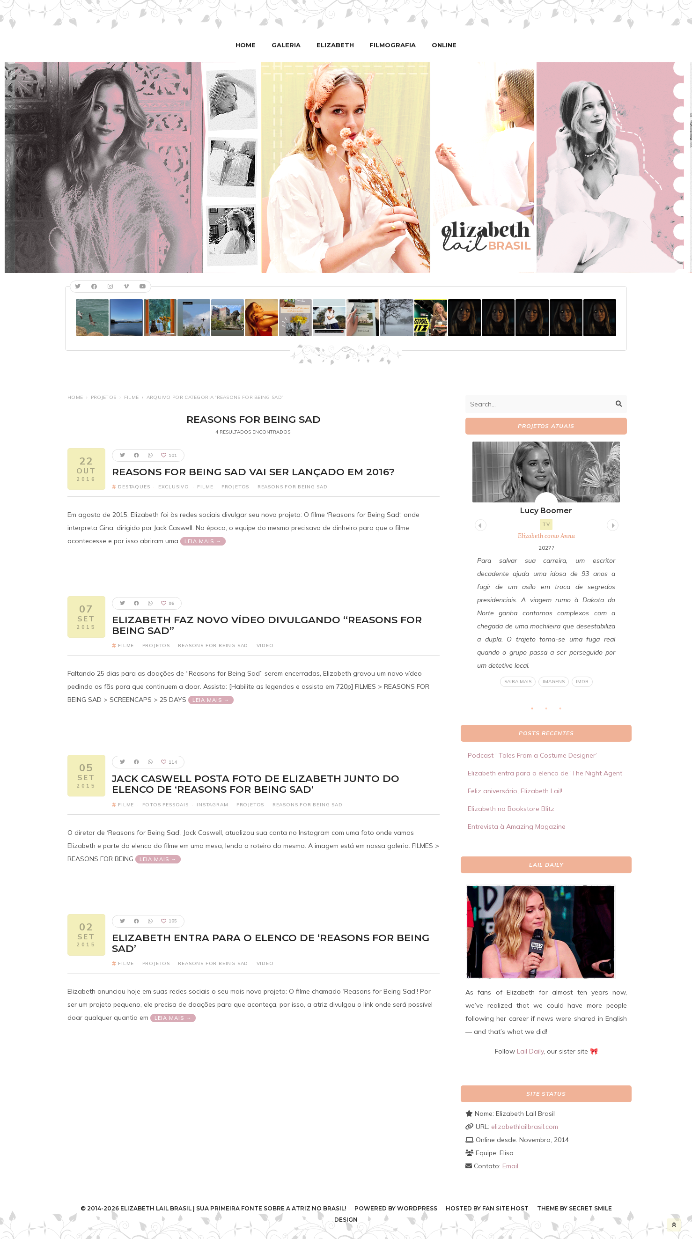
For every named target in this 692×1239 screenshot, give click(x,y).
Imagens (554, 681)
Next (611, 523)
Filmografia (391, 44)
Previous (479, 523)
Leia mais (200, 541)
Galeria (288, 44)
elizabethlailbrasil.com (524, 1126)
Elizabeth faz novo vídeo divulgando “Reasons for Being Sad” (267, 624)
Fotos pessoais (165, 804)
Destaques (134, 486)
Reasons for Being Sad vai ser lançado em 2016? (253, 471)
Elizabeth (335, 44)
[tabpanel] (546, 564)
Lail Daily (530, 1051)
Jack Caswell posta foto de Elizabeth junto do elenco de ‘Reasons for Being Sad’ (255, 783)
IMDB (582, 681)
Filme (131, 397)
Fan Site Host (505, 1207)
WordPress (417, 1207)
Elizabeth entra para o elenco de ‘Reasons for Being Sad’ (270, 942)
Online (440, 44)
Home (249, 44)
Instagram (212, 804)
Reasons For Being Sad (293, 486)
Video (265, 645)
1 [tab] (537, 710)
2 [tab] (551, 710)
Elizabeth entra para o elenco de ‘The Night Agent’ (546, 772)
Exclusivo (173, 486)
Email (510, 1165)
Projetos (103, 397)
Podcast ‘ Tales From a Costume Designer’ (532, 755)
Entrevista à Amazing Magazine (517, 826)
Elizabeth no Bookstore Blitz (511, 808)
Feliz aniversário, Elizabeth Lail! (515, 790)
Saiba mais (517, 681)
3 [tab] (565, 710)
